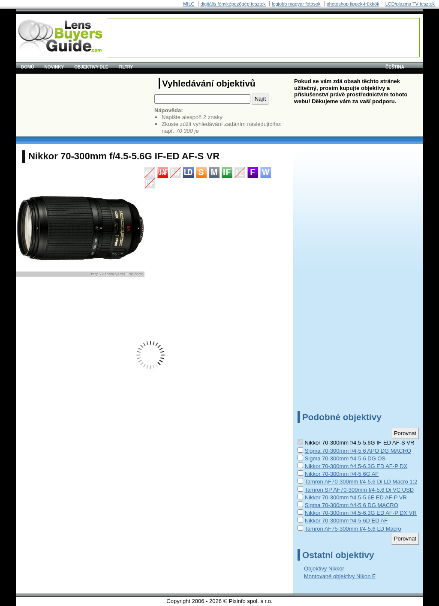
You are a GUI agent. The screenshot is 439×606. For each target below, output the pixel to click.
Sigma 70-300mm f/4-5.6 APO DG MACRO (358, 451)
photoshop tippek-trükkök (353, 3)
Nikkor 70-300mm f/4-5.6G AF (342, 474)
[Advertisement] (263, 37)
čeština (394, 67)
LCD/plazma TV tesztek (410, 3)
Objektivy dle (91, 67)
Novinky (54, 67)
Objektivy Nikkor (324, 568)
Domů (27, 67)
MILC (188, 3)
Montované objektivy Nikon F (340, 576)
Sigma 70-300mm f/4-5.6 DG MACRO (351, 505)
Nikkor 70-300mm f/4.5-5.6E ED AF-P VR (356, 497)
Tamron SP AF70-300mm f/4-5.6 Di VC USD (359, 490)
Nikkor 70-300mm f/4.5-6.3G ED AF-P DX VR (361, 513)
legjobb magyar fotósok (296, 3)
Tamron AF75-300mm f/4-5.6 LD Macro (352, 528)
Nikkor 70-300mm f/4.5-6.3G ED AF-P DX (356, 466)
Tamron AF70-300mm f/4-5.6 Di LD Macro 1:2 (360, 481)
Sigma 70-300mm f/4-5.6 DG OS (345, 458)
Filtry (125, 67)
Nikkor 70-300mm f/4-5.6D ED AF (346, 520)
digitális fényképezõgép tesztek (233, 3)
